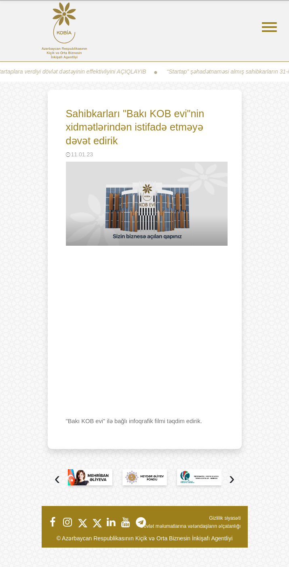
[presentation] (57, 479)
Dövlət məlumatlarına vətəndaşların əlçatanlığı (190, 526)
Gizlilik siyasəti (224, 518)
